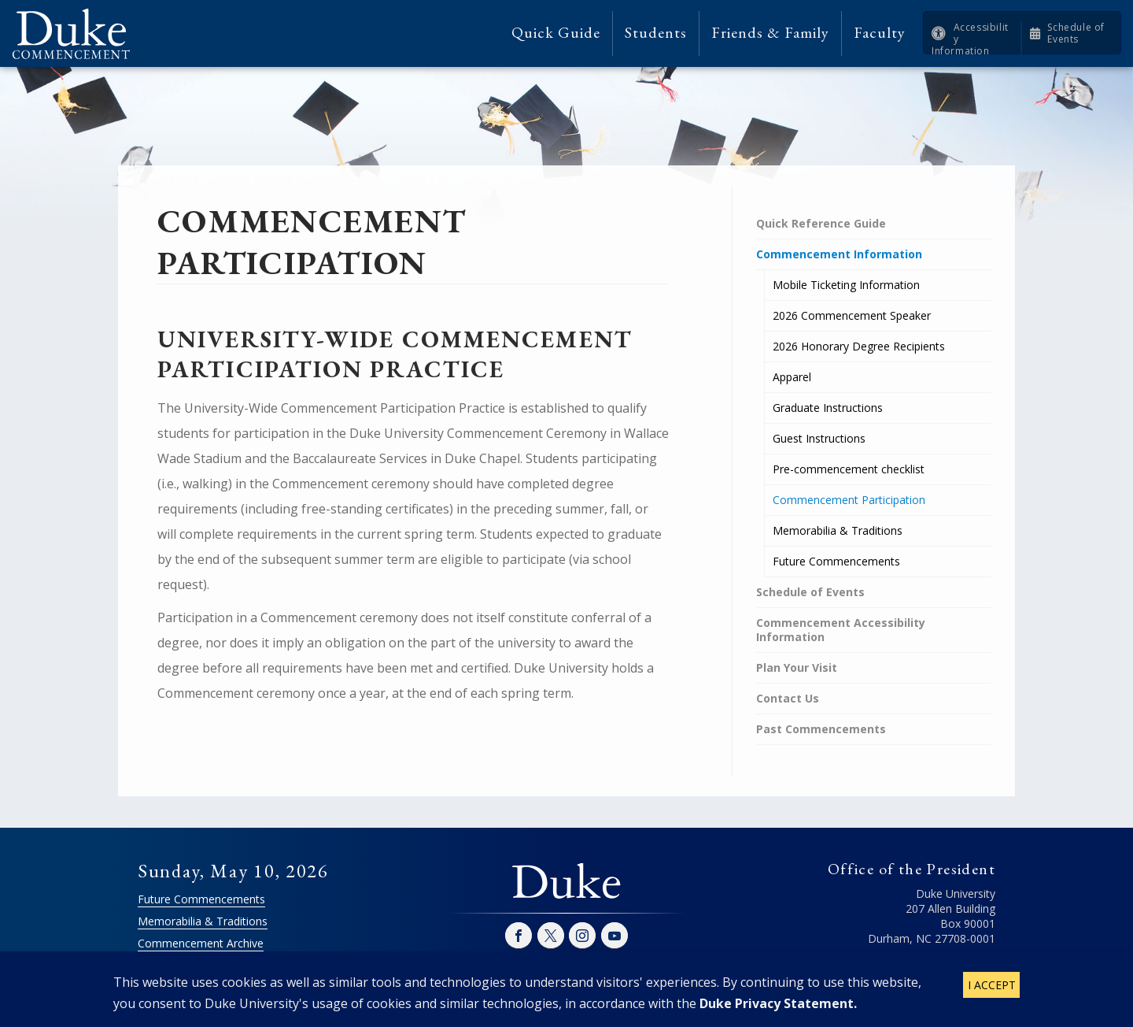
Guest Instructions (819, 438)
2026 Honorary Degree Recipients (859, 346)
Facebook (518, 935)
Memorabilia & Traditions (837, 530)
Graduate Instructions (828, 407)
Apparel (792, 376)
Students (656, 33)
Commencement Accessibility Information (840, 629)
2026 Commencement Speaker (852, 315)
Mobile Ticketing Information (846, 284)
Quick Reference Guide (821, 223)
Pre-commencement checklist (848, 469)
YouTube (614, 935)
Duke (566, 882)
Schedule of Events (1076, 33)
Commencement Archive (201, 943)
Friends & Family (770, 33)
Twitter (550, 935)
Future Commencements (836, 561)
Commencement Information (839, 254)
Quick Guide (555, 33)
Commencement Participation (849, 499)
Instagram (582, 935)
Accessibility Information (970, 39)
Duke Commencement (77, 33)
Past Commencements (821, 728)
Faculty (880, 33)
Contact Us (787, 698)
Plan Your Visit (796, 667)
